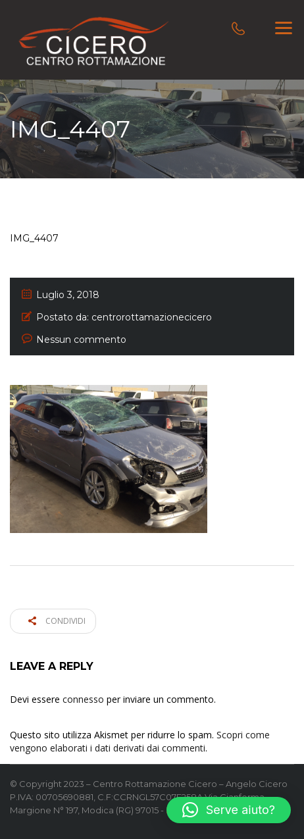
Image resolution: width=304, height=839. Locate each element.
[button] (228, 810)
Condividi (57, 620)
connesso (83, 699)
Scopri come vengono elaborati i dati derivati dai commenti (140, 741)
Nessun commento (81, 339)
